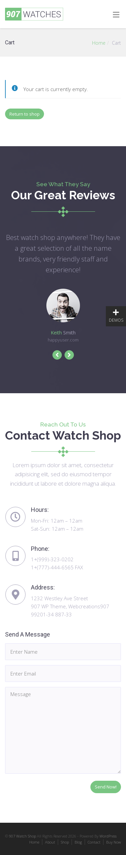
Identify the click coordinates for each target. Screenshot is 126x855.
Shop (65, 842)
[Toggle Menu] (116, 14)
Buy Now (113, 842)
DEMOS (116, 316)
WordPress (108, 836)
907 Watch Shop (22, 836)
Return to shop (24, 114)
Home (99, 43)
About (50, 842)
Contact (94, 842)
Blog (78, 842)
